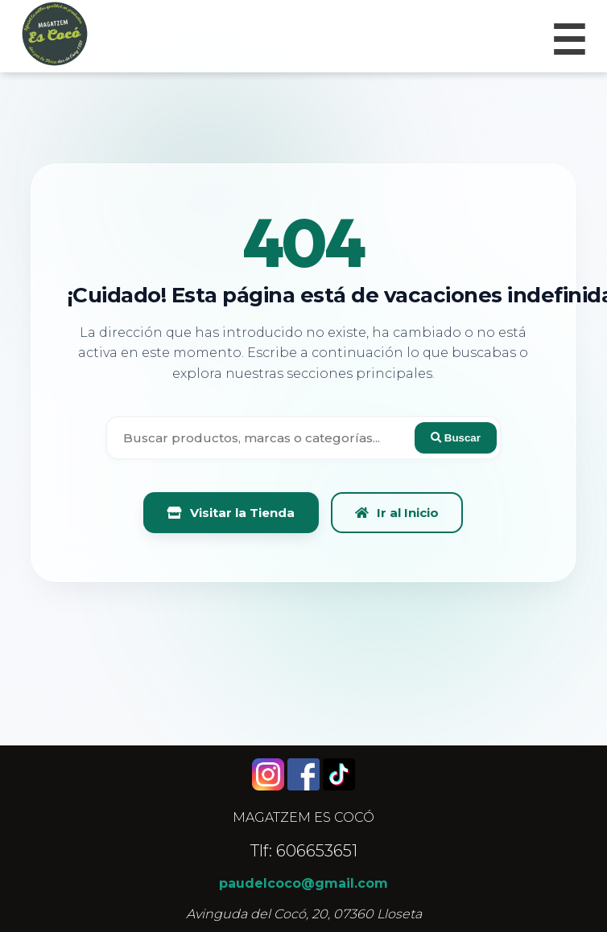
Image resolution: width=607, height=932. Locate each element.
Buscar (456, 438)
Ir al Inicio (397, 512)
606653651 (316, 850)
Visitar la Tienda (231, 512)
